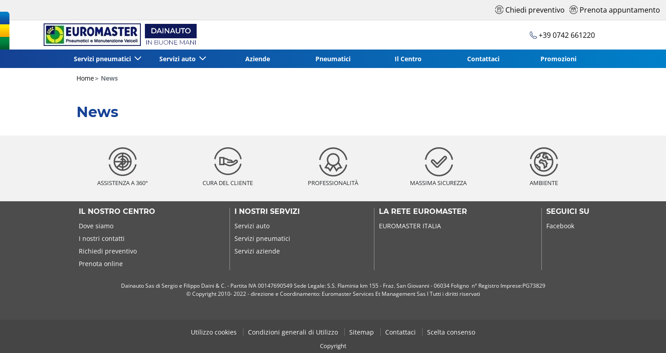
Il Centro (408, 58)
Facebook (560, 226)
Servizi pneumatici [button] (103, 58)
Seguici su (568, 211)
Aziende (257, 58)
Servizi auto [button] (178, 58)
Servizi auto (252, 226)
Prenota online (101, 263)
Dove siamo (96, 226)
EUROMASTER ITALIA (410, 226)
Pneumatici (333, 58)
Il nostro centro (117, 211)
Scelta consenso (451, 332)
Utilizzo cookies (214, 332)
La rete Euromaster (423, 211)
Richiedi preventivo (108, 251)
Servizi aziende (257, 251)
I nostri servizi (267, 211)
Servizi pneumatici (262, 238)
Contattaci (483, 58)
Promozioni (558, 58)
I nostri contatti (102, 238)
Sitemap (362, 332)
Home (85, 78)
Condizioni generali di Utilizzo (294, 332)
